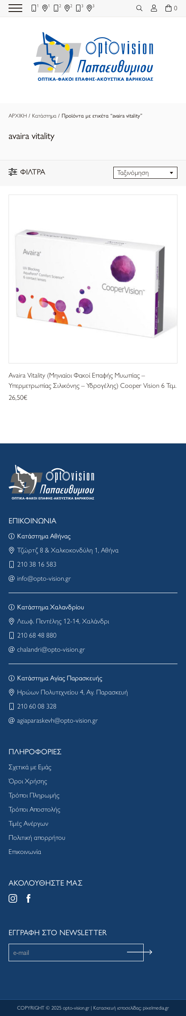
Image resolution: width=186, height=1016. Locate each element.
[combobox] (145, 173)
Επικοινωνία (25, 852)
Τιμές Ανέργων (28, 823)
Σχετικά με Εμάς (30, 767)
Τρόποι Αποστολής (34, 809)
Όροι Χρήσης (28, 781)
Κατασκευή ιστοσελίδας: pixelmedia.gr (131, 1008)
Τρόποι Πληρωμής (34, 795)
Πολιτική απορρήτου (37, 837)
